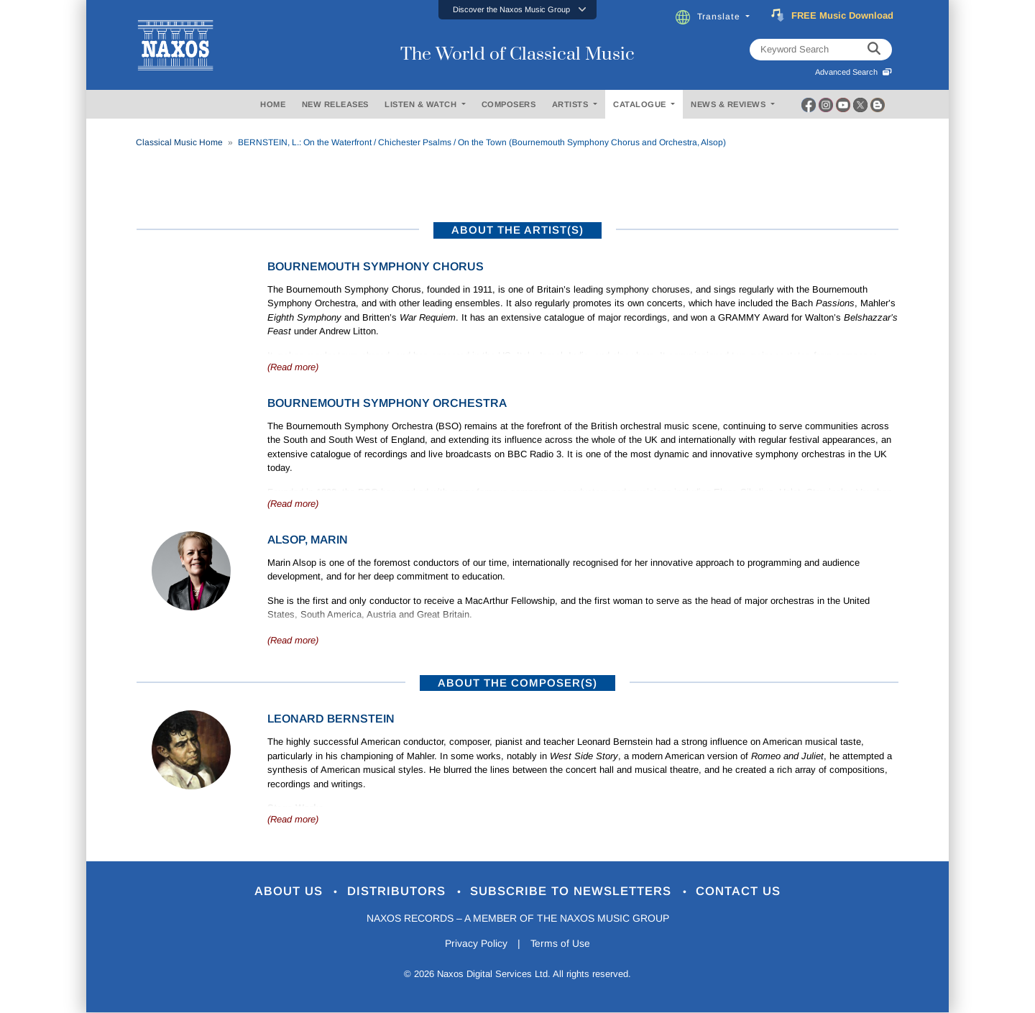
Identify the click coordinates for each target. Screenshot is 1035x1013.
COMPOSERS (509, 104)
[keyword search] (874, 49)
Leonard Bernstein (331, 718)
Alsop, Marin (307, 539)
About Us (290, 892)
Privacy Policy (476, 944)
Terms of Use (560, 944)
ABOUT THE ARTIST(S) (517, 230)
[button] (517, 9)
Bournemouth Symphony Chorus (375, 266)
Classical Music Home (179, 142)
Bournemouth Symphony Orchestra (387, 403)
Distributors (398, 892)
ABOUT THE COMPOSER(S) (517, 683)
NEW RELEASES (335, 104)
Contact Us (739, 892)
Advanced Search (853, 72)
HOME (272, 104)
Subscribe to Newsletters (573, 892)
